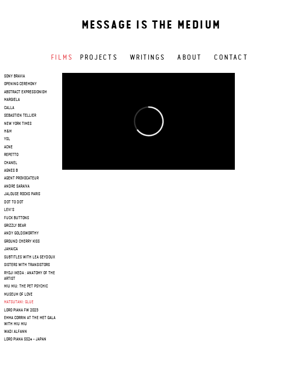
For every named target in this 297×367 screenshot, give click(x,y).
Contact (231, 57)
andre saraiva (17, 187)
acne (8, 147)
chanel (10, 163)
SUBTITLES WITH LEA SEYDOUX (29, 257)
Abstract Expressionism (25, 92)
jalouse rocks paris (22, 194)
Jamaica (11, 249)
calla (9, 108)
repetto (11, 155)
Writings (148, 57)
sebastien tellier (20, 116)
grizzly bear (15, 226)
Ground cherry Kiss (22, 242)
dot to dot (13, 202)
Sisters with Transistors (27, 265)
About (189, 57)
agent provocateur (21, 178)
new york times (18, 124)
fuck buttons (16, 218)
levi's (9, 210)
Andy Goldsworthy (21, 233)
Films (62, 57)
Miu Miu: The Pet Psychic (26, 286)
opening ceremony (20, 84)
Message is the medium (151, 25)
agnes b (11, 171)
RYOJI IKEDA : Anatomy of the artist (29, 276)
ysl (7, 139)
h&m (8, 131)
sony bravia (14, 76)
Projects (99, 57)
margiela (12, 100)
